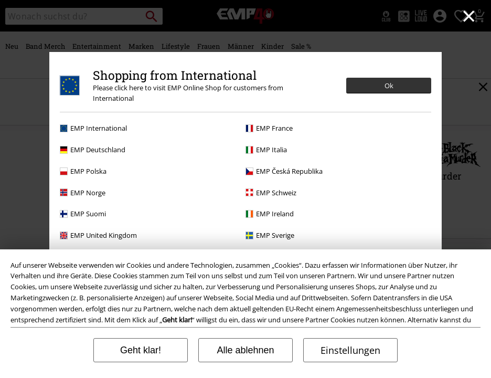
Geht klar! (140, 350)
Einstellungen (350, 350)
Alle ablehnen (245, 350)
